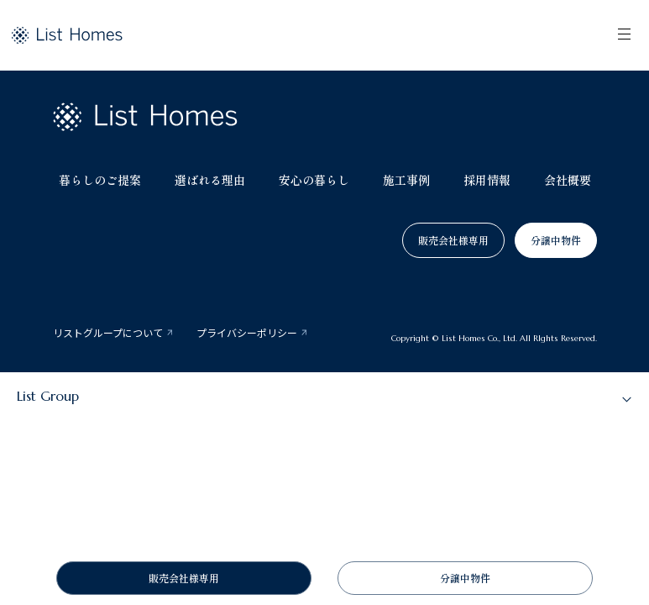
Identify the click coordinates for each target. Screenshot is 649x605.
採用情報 (486, 179)
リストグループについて (108, 332)
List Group (48, 395)
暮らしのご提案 (100, 179)
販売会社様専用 (453, 240)
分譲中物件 (556, 240)
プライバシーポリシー (246, 332)
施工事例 (406, 179)
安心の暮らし (314, 179)
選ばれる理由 (210, 179)
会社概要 (567, 179)
